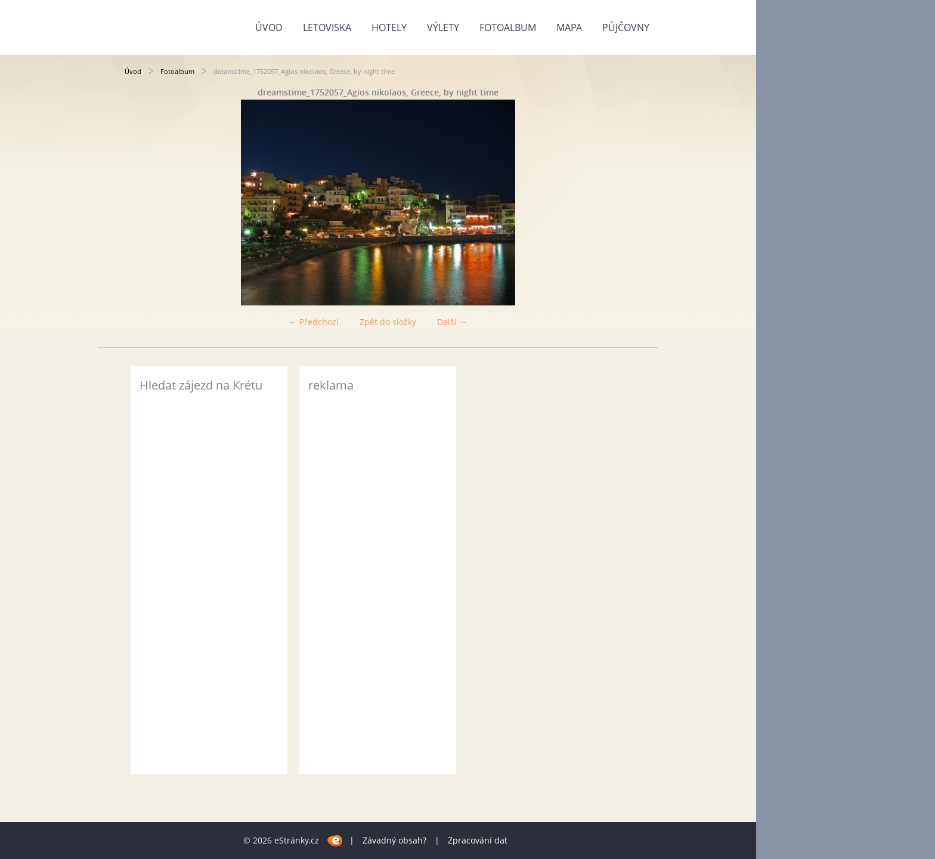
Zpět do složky (388, 321)
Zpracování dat (477, 840)
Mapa (569, 27)
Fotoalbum (507, 27)
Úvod (269, 27)
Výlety (443, 27)
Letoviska (327, 27)
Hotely (389, 27)
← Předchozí (314, 321)
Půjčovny (625, 27)
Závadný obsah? (394, 840)
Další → (452, 321)
